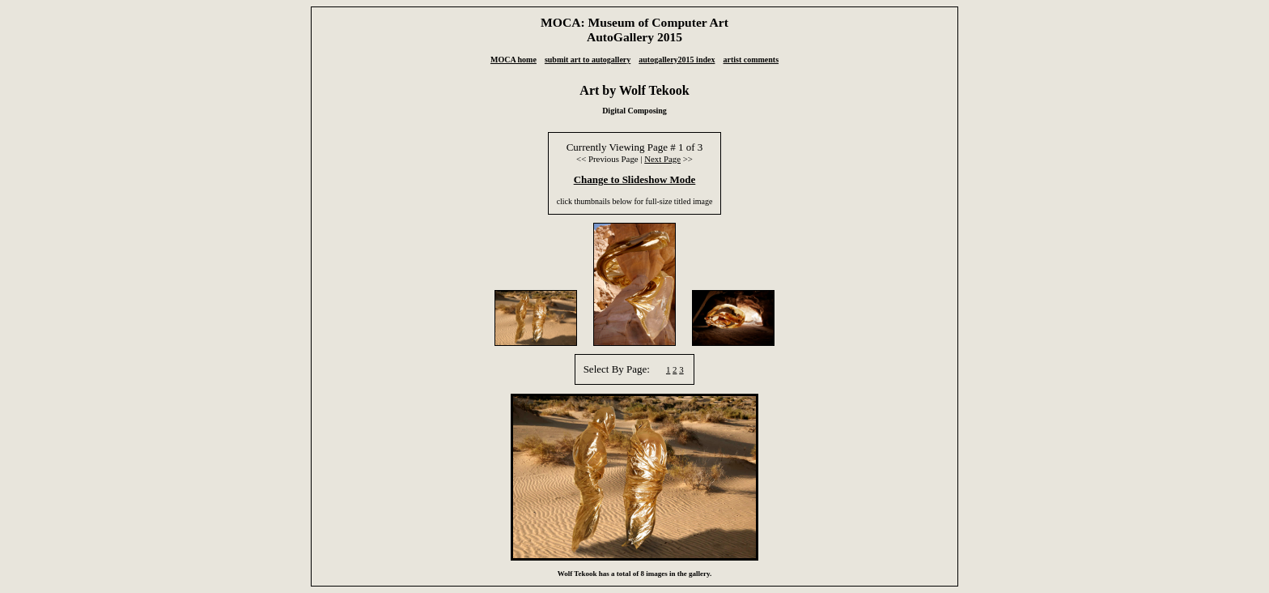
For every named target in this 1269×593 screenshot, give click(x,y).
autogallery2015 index (677, 59)
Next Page (662, 159)
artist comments (751, 59)
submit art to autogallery (587, 59)
